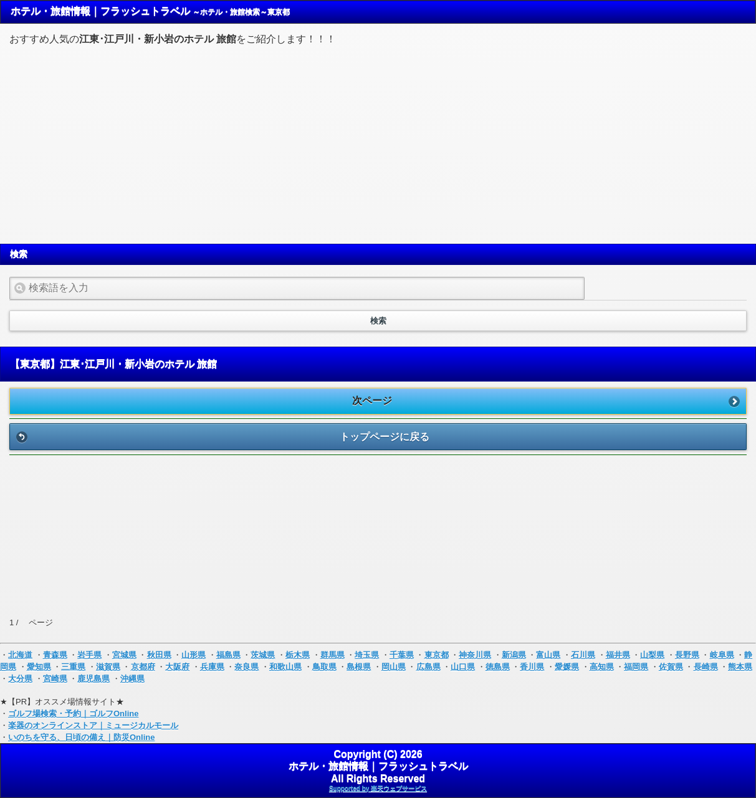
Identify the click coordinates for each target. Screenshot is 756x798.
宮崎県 (55, 678)
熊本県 (740, 666)
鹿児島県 (93, 678)
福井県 (618, 655)
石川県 (583, 655)
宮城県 (124, 655)
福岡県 (636, 666)
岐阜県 (722, 655)
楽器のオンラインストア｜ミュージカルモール (93, 725)
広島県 (428, 666)
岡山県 (393, 666)
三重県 (73, 666)
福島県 (228, 655)
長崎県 (706, 666)
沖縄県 (132, 678)
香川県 (532, 666)
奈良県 (246, 666)
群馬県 (332, 655)
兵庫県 (212, 666)
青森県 (55, 655)
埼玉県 (367, 655)
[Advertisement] (378, 142)
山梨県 (652, 655)
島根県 (359, 666)
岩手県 (89, 655)
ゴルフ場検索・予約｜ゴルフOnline (73, 713)
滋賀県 (108, 666)
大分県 (20, 678)
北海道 (20, 655)
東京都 (436, 655)
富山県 (548, 655)
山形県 (193, 655)
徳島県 (498, 666)
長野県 (687, 655)
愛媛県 (567, 666)
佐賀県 (671, 666)
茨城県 (263, 655)
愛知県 (39, 666)
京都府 (143, 666)
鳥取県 (324, 666)
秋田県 (159, 655)
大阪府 (177, 666)
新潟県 (514, 655)
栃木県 (297, 655)
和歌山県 (285, 666)
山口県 (463, 666)
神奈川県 (475, 655)
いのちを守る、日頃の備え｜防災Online (81, 737)
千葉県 (402, 655)
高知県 (602, 666)
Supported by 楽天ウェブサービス (378, 788)
